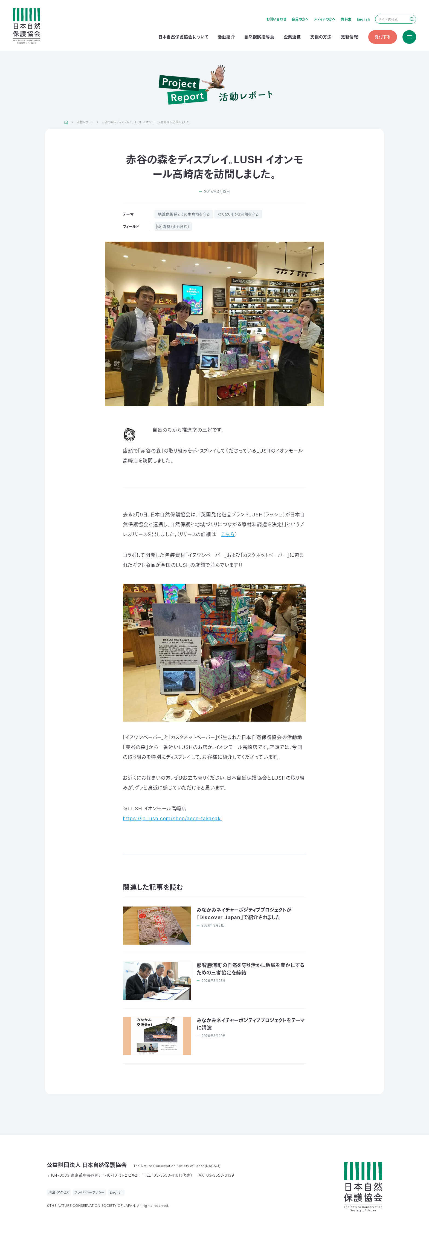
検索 (412, 19)
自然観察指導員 (259, 36)
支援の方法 (321, 36)
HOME (66, 122)
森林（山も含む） (176, 226)
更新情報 (349, 36)
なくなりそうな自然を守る (238, 214)
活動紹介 (226, 36)
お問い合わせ (276, 19)
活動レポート (84, 122)
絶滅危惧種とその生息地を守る (184, 214)
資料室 (346, 19)
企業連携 (292, 36)
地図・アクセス (58, 1192)
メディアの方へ (325, 19)
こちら (227, 534)
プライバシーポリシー (89, 1192)
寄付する (383, 36)
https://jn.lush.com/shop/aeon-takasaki (172, 818)
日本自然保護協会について (183, 36)
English (363, 19)
